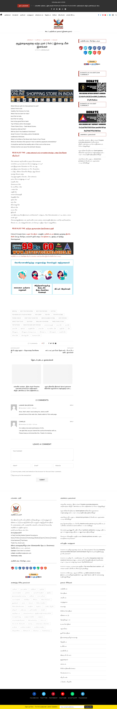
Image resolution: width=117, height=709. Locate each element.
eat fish (53, 311)
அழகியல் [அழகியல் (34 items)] (41, 589)
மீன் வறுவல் (52, 332)
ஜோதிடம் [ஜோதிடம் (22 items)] (38, 606)
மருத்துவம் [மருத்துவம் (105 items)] (40, 617)
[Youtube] (59, 9)
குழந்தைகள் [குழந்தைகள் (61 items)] (15, 603)
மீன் (69, 328)
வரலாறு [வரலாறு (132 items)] (30, 624)
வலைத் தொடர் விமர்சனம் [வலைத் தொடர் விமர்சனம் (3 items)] (42, 624)
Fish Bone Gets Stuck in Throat (22, 314)
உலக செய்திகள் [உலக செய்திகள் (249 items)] (16, 599)
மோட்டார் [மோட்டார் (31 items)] (43, 620)
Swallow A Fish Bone (42, 321)
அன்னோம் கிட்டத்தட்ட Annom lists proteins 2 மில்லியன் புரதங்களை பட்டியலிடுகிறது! (89, 161)
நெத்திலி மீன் (31, 328)
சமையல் (54, 40)
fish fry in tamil (58, 314)
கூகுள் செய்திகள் (31, 234)
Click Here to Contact (23, 551)
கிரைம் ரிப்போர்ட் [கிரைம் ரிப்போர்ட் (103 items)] (45, 599)
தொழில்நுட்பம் (65, 620)
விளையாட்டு (39, 15)
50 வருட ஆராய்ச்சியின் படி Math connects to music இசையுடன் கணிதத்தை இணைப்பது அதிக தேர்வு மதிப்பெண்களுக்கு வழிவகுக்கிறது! (82, 575)
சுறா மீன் (67, 325)
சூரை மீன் (14, 328)
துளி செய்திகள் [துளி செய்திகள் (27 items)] (33, 610)
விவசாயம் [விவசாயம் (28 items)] (36, 631)
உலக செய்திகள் (65, 624)
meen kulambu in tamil (48, 318)
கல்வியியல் (64, 651)
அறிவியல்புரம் (45, 50)
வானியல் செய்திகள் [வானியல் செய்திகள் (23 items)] (25, 627)
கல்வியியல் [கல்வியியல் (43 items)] (27, 599)
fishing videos (16, 318)
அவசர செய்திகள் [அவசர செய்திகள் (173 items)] (16, 593)
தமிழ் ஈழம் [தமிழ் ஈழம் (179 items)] (23, 610)
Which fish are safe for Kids (32, 325)
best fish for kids (41, 311)
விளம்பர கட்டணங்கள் (23, 548)
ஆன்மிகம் (63, 629)
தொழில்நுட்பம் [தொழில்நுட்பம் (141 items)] (16, 613)
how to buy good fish (31, 318)
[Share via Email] (55, 343)
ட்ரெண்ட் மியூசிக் (65, 682)
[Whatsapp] (62, 9)
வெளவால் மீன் (36, 335)
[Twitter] (54, 9)
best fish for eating (26, 311)
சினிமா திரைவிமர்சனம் (67, 668)
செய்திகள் (15, 15)
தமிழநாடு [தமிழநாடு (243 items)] (14, 610)
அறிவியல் (7, 15)
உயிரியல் (38, 40)
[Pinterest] (56, 9)
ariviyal (14, 311)
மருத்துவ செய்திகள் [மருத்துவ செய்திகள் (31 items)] (29, 617)
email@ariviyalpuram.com (23, 553)
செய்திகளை (45, 237)
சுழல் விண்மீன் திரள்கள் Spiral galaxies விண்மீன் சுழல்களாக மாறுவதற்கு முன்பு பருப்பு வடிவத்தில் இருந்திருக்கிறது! (91, 152)
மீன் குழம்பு (15, 332)
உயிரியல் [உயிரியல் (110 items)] (31, 596)
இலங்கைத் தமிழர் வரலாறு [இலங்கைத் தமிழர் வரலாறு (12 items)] (19, 596)
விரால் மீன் (15, 335)
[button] (77, 15)
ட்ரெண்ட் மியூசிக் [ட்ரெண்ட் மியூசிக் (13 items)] (49, 606)
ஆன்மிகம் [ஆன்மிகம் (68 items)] (27, 593)
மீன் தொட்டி (43, 332)
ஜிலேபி (23, 328)
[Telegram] (65, 9)
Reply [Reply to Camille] (71, 421)
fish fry (47, 314)
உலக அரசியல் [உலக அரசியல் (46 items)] (41, 596)
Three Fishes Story (58, 321)
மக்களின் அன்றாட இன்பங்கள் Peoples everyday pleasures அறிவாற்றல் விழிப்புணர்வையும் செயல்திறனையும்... (26, 389)
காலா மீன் (59, 325)
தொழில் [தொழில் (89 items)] (43, 610)
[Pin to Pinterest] (53, 343)
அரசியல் (22, 15)
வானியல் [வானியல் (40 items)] (14, 627)
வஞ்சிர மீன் (62, 332)
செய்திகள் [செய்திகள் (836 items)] (30, 606)
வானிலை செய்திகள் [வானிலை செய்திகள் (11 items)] (39, 627)
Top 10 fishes (16, 325)
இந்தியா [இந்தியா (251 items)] (49, 593)
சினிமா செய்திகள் (66, 611)
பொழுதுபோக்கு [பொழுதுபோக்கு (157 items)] (16, 617)
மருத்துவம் (30, 15)
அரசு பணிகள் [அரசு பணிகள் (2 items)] (23, 589)
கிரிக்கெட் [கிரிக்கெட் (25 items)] (35, 599)
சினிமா (54, 15)
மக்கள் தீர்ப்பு (70, 15)
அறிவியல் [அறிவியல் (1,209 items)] (33, 589)
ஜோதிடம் (48, 15)
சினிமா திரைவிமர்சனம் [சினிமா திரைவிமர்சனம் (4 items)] (18, 606)
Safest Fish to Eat (17, 321)
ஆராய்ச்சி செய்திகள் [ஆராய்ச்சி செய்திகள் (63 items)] (38, 593)
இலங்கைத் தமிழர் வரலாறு (68, 637)
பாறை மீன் (41, 328)
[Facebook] (51, 9)
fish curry (38, 314)
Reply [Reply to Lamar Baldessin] (71, 405)
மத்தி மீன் (61, 328)
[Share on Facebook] (48, 343)
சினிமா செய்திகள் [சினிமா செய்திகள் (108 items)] (41, 603)
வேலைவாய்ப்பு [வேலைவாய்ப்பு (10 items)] (46, 631)
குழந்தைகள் (46, 40)
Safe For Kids (62, 318)
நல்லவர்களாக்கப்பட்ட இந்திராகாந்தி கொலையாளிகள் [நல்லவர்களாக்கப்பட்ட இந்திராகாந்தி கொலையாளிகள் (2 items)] (37, 613)
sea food (29, 321)
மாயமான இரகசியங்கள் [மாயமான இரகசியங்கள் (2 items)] (18, 620)
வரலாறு (63, 607)
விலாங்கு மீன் (25, 335)
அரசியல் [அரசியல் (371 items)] (14, 589)
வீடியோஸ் (61, 15)
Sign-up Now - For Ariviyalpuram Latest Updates (41, 707)
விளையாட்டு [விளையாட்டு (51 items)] (26, 631)
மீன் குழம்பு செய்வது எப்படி (29, 332)
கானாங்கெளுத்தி (48, 325)
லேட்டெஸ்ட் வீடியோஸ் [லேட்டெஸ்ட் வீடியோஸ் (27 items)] (18, 624)
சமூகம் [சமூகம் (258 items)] (23, 603)
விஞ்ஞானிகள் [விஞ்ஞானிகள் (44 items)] (16, 631)
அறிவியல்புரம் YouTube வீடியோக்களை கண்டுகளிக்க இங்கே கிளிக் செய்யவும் (36, 256)
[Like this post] (45, 343)
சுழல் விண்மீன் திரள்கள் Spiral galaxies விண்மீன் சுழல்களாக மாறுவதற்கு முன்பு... (57, 388)
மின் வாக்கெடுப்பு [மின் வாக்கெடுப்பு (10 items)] (32, 620)
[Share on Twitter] (51, 343)
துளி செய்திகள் (65, 633)
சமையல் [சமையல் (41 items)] (31, 603)
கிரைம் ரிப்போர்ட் (66, 655)
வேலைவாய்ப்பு (65, 673)
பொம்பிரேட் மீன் (51, 328)
